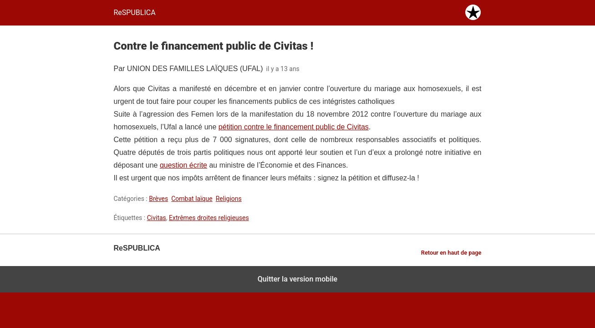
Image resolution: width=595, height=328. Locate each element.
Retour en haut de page (451, 252)
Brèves (158, 198)
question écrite (183, 165)
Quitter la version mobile (297, 279)
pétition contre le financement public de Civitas (294, 127)
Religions (229, 198)
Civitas (156, 217)
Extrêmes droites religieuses (209, 217)
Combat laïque (192, 198)
